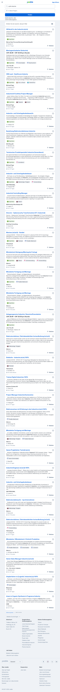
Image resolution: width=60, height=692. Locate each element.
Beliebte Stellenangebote (12, 653)
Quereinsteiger (41, 640)
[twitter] (52, 661)
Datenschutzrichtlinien (45, 676)
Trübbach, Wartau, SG (11, 622)
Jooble (11, 689)
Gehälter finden (43, 681)
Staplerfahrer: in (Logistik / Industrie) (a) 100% (22, 576)
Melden (50, 46)
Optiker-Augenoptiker (27, 633)
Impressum (42, 678)
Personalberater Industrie (28, 642)
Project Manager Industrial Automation (19, 395)
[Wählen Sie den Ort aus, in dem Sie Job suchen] (30, 11)
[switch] (52, 24)
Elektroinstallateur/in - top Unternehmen (20, 500)
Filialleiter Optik (26, 640)
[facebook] (43, 661)
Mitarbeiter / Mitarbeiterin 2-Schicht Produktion (22, 539)
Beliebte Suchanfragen (13, 616)
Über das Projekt (6, 670)
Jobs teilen (23, 670)
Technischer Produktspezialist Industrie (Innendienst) (25, 152)
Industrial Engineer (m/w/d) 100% (17, 468)
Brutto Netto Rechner (44, 683)
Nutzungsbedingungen (45, 674)
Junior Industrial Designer (28, 624)
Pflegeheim (40, 637)
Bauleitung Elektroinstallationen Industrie (20, 131)
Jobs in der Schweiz (44, 672)
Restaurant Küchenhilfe (44, 626)
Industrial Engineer (26, 644)
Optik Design (25, 626)
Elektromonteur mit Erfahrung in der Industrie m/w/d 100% (26, 409)
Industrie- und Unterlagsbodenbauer (19, 173)
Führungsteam (5, 676)
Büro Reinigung (41, 631)
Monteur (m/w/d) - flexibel (15, 232)
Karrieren (4, 683)
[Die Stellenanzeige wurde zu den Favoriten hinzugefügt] (53, 29)
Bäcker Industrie (26, 636)
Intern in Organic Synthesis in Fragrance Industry (23, 596)
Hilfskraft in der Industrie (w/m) (17, 29)
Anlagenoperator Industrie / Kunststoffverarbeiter (23, 314)
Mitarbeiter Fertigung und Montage (18, 272)
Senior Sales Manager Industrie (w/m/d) (20, 559)
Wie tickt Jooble (6, 678)
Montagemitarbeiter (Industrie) (17, 50)
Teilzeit (39, 622)
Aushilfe (40, 635)
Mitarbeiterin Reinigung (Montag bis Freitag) (21, 252)
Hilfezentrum (5, 672)
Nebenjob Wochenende (43, 633)
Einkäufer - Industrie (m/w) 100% (17, 357)
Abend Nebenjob (42, 629)
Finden (30, 15)
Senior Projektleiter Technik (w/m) (18, 450)
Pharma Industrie (26, 647)
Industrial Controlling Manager (16, 193)
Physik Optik (25, 638)
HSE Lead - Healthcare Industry (17, 74)
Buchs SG (8, 629)
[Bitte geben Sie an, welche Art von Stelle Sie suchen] (30, 6)
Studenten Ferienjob (43, 624)
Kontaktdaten (5, 674)
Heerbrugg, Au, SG (10, 624)
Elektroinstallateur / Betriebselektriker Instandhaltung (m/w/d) (28, 336)
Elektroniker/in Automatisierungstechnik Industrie (28, 630)
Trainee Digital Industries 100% (17, 377)
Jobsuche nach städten (12, 655)
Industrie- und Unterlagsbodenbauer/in (19, 113)
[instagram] (47, 661)
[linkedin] (56, 661)
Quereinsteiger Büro (43, 642)
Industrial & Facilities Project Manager (19, 94)
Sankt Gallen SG (10, 626)
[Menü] (2, 2)
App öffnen (55, 2)
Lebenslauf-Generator (44, 685)
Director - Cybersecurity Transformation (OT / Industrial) (25, 213)
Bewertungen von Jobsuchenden (10, 681)
